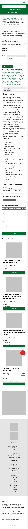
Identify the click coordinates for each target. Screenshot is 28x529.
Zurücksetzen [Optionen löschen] (10, 58)
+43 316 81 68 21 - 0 (14, 12)
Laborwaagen (5, 71)
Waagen (7, 18)
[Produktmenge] (12, 61)
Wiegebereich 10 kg (19, 81)
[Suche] (24, 6)
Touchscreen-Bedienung (7, 81)
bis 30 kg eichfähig (12, 79)
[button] (24, 2)
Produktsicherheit (7, 90)
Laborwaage (21, 84)
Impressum (14, 491)
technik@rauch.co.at (14, 471)
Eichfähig (4, 82)
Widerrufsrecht (14, 481)
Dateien (23, 88)
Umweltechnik (21, 75)
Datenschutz (14, 489)
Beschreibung (6, 88)
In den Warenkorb (7, 66)
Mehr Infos (14, 272)
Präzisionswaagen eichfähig (14, 72)
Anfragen (14, 233)
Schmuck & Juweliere (11, 78)
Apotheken (13, 73)
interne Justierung (6, 84)
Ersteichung (4, 55)
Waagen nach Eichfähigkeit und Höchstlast (11, 76)
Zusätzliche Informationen (15, 88)
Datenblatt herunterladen (9, 200)
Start (3, 18)
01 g (14, 81)
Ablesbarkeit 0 (10, 82)
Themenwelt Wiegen (12, 71)
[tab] (6, 88)
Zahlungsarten (14, 477)
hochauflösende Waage (18, 82)
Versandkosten (11, 52)
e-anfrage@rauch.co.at (14, 9)
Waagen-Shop (13, 18)
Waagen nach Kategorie (12, 75)
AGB (14, 487)
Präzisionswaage (14, 84)
